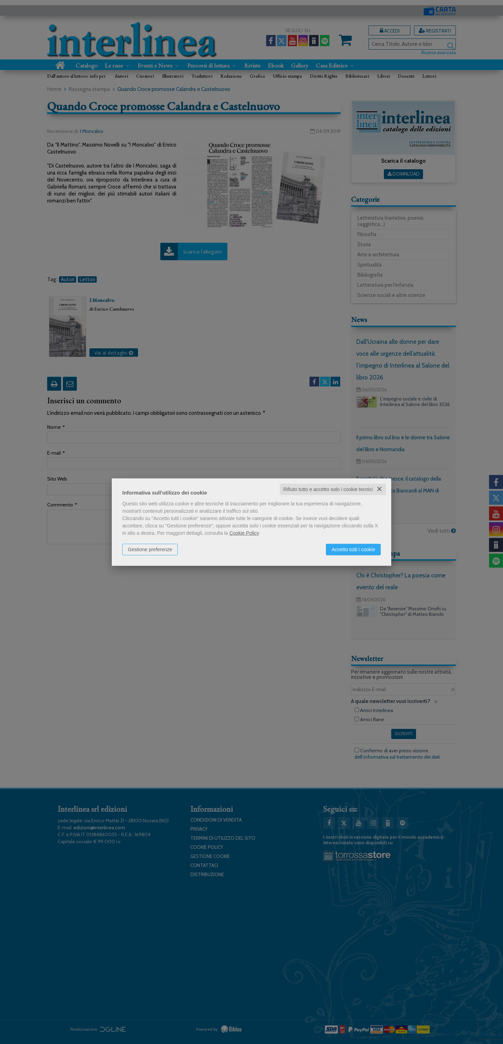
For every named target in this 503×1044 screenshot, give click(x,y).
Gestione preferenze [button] (150, 549)
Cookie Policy (244, 533)
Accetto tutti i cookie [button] (353, 549)
